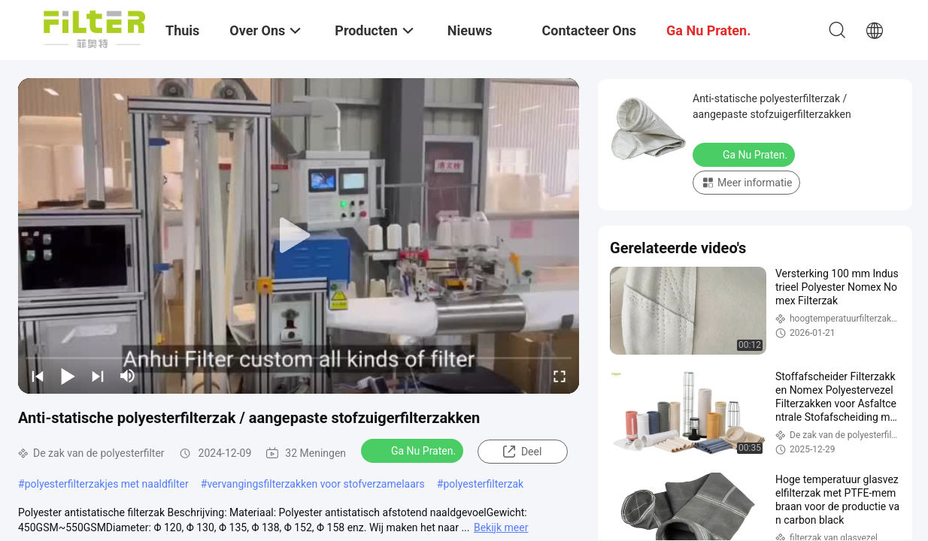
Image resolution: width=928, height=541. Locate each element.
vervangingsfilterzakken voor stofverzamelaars (315, 484)
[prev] (38, 375)
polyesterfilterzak (483, 484)
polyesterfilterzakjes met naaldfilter (107, 484)
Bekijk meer (501, 527)
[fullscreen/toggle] (559, 375)
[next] (98, 375)
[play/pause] (68, 375)
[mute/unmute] (128, 375)
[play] (298, 236)
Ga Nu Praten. (414, 450)
